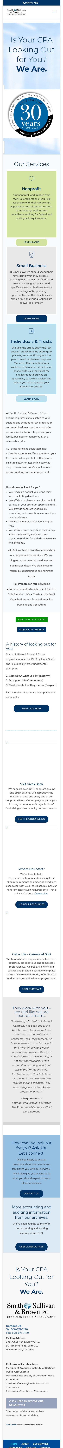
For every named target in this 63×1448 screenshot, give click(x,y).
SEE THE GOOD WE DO (31, 818)
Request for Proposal (31, 629)
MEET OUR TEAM (31, 708)
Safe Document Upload (31, 619)
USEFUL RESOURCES (31, 1246)
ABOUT (25, 1444)
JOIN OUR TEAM (31, 989)
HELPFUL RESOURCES (31, 904)
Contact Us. (41, 893)
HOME (14, 1444)
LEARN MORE (31, 242)
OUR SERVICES (41, 1444)
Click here (11, 1424)
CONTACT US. (31, 1193)
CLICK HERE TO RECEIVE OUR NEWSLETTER (26, 1403)
